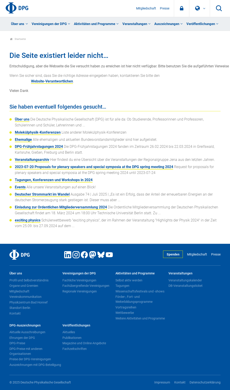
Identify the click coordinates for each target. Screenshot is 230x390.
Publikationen (72, 338)
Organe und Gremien (23, 285)
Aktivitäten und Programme (94, 24)
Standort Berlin (19, 308)
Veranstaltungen (134, 24)
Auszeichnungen (166, 24)
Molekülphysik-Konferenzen (38, 132)
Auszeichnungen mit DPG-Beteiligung (35, 365)
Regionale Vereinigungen (79, 291)
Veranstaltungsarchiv (32, 159)
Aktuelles (68, 332)
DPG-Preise (17, 343)
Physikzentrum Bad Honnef (28, 302)
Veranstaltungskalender (185, 280)
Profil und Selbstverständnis (29, 280)
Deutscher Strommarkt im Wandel (42, 194)
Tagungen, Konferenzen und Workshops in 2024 (54, 180)
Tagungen (122, 285)
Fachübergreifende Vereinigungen (85, 285)
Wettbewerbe (124, 313)
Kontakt (15, 313)
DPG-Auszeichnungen (25, 325)
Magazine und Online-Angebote (84, 343)
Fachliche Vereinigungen (79, 280)
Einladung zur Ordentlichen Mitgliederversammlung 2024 (61, 207)
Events (20, 187)
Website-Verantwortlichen (52, 81)
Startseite (18, 39)
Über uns (17, 24)
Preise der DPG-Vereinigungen (30, 359)
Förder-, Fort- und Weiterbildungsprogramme (134, 299)
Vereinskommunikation (25, 297)
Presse (164, 8)
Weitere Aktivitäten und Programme (140, 318)
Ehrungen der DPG (22, 338)
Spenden (173, 254)
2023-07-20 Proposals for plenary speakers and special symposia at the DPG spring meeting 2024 (94, 167)
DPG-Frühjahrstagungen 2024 (39, 146)
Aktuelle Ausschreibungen (27, 332)
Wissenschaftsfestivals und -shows (139, 291)
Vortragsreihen (125, 307)
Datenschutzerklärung (205, 382)
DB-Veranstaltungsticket (185, 285)
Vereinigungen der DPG (49, 24)
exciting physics (27, 220)
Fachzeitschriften (74, 349)
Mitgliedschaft (146, 8)
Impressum (162, 382)
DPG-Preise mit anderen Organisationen (25, 351)
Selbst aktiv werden (128, 280)
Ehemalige (23, 139)
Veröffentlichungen (200, 24)
